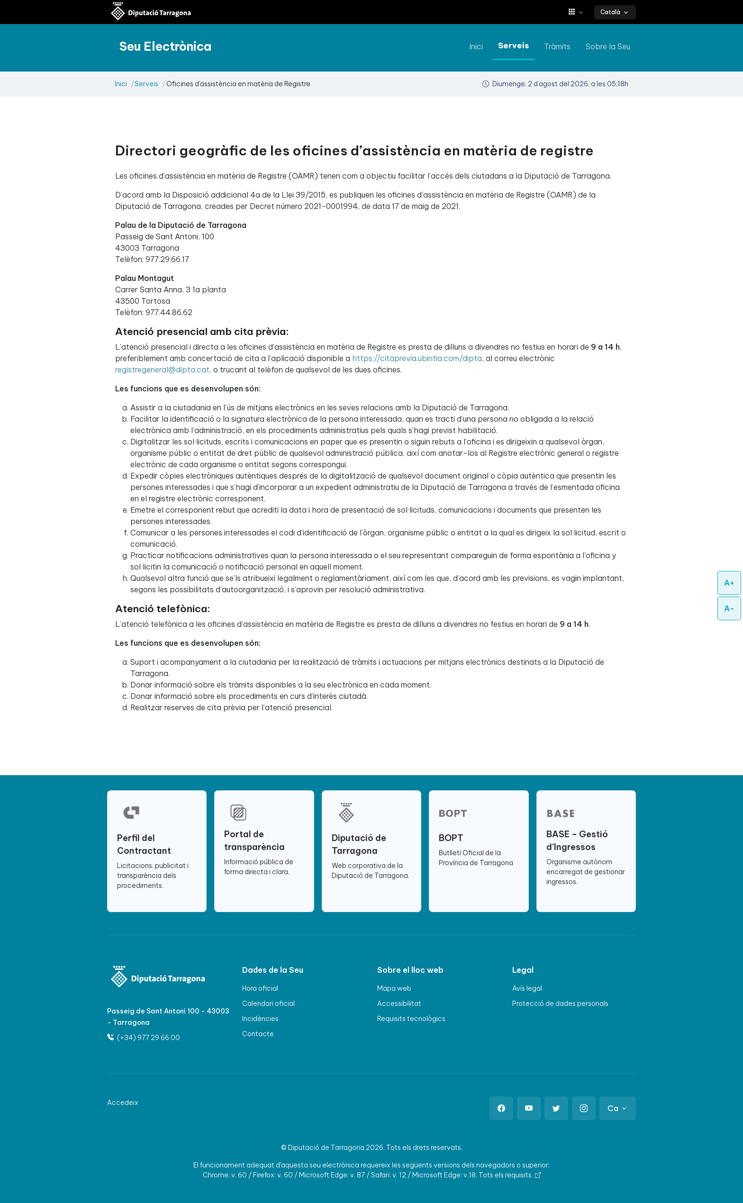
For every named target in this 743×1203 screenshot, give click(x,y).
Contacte (258, 1034)
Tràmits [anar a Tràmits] (557, 46)
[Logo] (152, 978)
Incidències (260, 1018)
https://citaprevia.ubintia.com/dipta (417, 358)
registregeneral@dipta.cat (162, 369)
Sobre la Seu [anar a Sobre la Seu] (608, 46)
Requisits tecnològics (411, 1018)
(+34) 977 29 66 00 (143, 1037)
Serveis (146, 84)
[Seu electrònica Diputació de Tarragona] (151, 12)
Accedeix (122, 1102)
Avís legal (527, 988)
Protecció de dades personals (560, 1003)
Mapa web (394, 988)
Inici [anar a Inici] (476, 46)
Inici (121, 84)
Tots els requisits (510, 1175)
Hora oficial (260, 988)
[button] (579, 12)
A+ (729, 583)
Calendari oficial (268, 1003)
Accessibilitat (399, 1003)
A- (729, 608)
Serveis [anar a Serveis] (513, 45)
